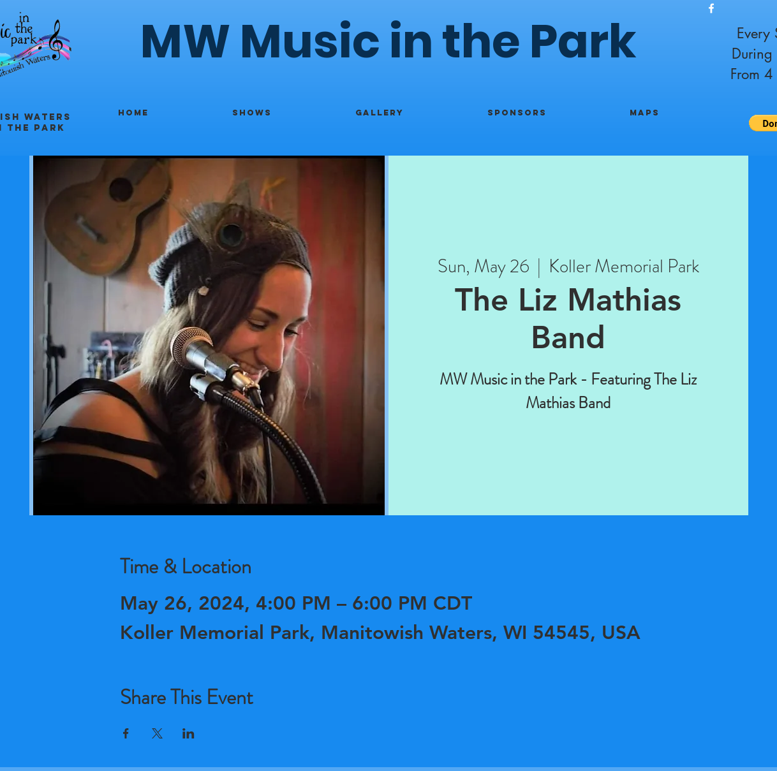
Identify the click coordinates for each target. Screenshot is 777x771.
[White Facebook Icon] (711, 8)
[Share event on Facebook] (126, 733)
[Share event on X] (157, 733)
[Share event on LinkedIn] (188, 733)
